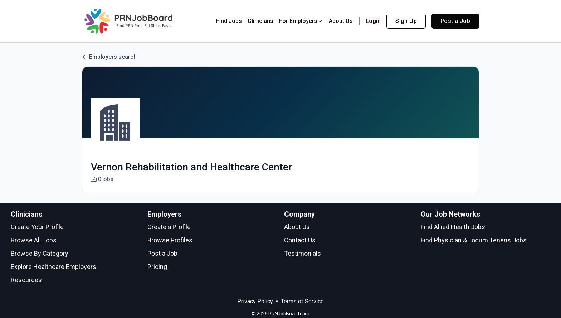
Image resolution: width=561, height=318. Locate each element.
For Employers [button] (301, 21)
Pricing (157, 266)
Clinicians (260, 21)
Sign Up (406, 21)
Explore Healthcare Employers (53, 266)
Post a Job (455, 21)
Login (373, 21)
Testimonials (302, 253)
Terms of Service (302, 301)
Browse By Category (39, 253)
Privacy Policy (255, 301)
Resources (26, 280)
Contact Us (300, 240)
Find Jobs (229, 21)
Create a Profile (169, 227)
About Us (341, 21)
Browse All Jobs (34, 240)
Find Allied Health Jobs (453, 227)
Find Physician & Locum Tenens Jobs (474, 240)
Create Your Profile (37, 227)
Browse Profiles (169, 240)
